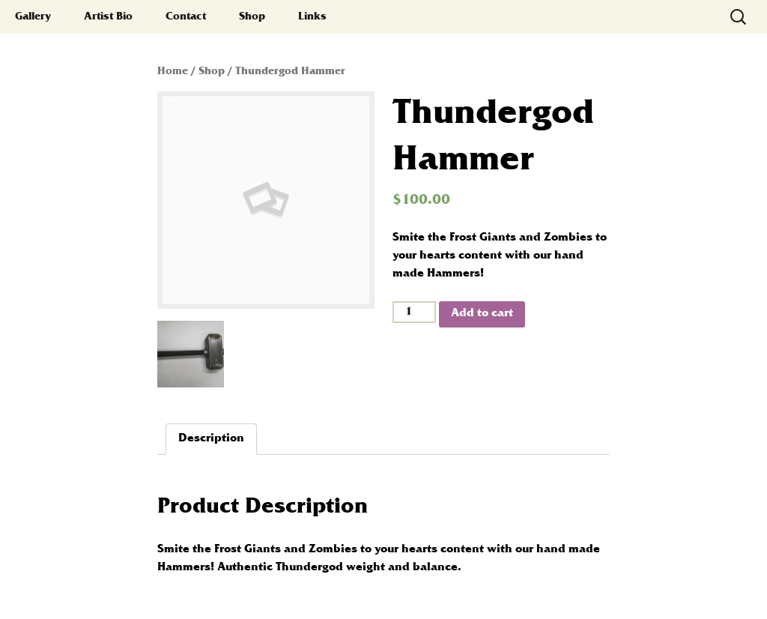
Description (211, 438)
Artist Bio (108, 17)
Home (172, 71)
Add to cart (482, 313)
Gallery (33, 17)
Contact (186, 17)
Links (312, 17)
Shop (252, 17)
